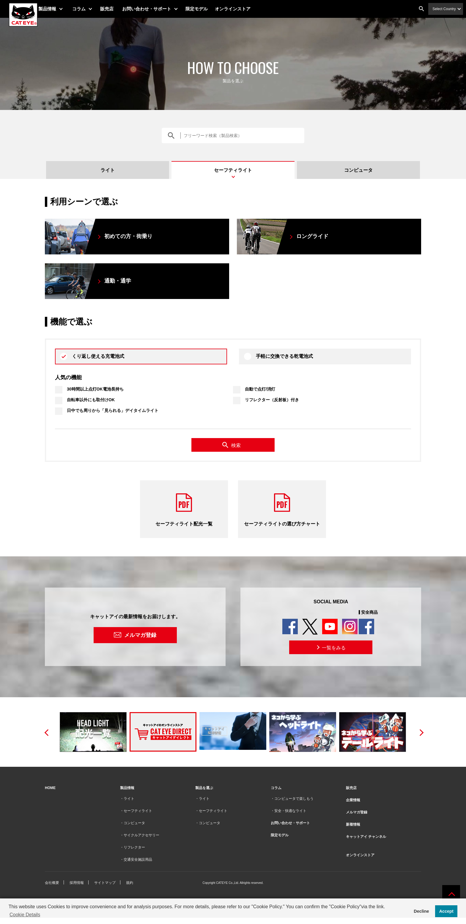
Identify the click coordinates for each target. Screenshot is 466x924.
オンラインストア (240, 8)
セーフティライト (233, 170)
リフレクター (134, 847)
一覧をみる (330, 647)
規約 (129, 883)
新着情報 (353, 824)
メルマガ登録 (140, 635)
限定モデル (204, 8)
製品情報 (55, 8)
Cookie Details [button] (25, 914)
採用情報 (77, 883)
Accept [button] (446, 911)
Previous (46, 732)
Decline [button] (421, 911)
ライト (107, 170)
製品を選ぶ (204, 788)
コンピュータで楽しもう (294, 799)
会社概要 (52, 883)
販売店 (114, 8)
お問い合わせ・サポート (154, 8)
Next (420, 732)
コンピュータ (358, 170)
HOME (50, 788)
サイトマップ (105, 883)
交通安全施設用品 (138, 859)
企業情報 (353, 800)
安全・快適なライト (290, 811)
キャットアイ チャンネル (366, 837)
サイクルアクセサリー (141, 835)
